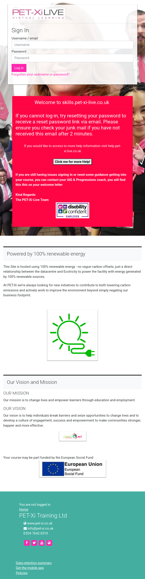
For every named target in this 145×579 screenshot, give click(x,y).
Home (23, 509)
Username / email (25, 38)
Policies (22, 573)
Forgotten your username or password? (41, 74)
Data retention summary (34, 563)
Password (19, 51)
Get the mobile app (30, 568)
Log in (19, 68)
